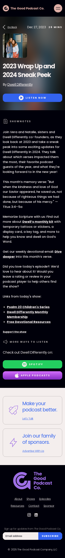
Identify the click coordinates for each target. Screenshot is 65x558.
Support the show (14, 332)
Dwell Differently (20, 84)
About (18, 499)
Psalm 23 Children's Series (28, 307)
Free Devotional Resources (29, 322)
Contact (33, 506)
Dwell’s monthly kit (37, 221)
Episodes (45, 499)
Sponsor (49, 506)
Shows (31, 499)
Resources (17, 506)
